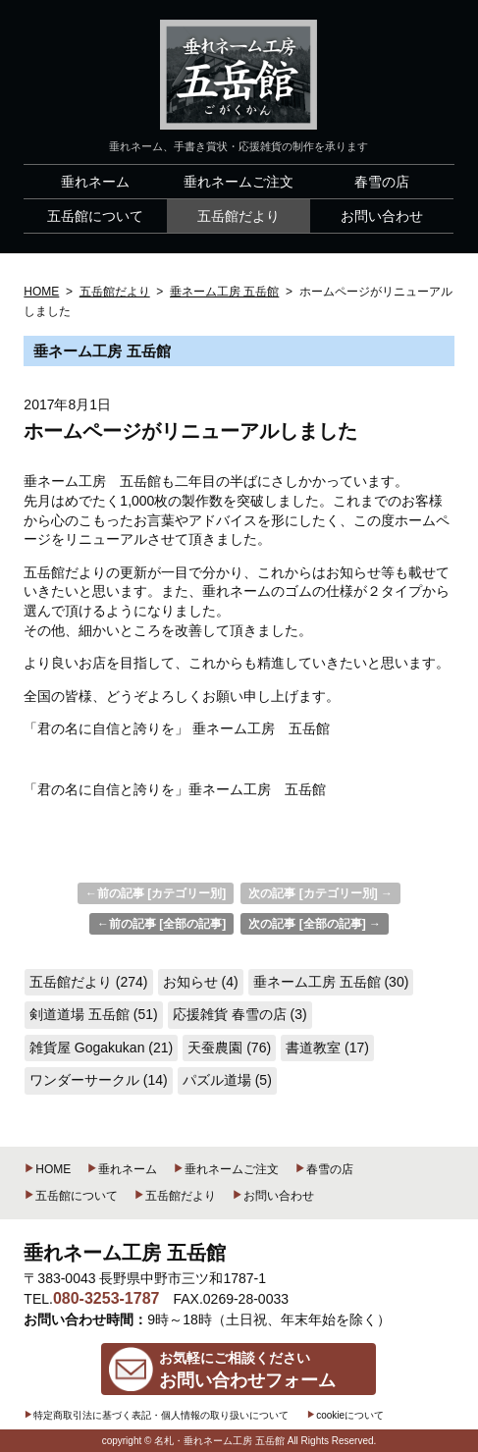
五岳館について (71, 1196)
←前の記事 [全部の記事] (161, 924)
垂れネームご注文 (226, 1169)
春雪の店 (323, 1169)
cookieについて (345, 1415)
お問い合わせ (273, 1196)
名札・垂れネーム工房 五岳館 (219, 1440)
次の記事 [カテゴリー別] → (320, 893)
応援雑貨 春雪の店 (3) (240, 1014)
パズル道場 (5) (227, 1080)
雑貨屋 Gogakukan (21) (101, 1047)
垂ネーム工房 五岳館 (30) (331, 982)
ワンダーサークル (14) (98, 1080)
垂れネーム (121, 1169)
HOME (47, 1169)
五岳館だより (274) (88, 982)
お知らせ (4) (201, 982)
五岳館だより (174, 1196)
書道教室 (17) (327, 1047)
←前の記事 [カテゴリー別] (155, 893)
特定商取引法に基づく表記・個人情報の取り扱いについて (156, 1415)
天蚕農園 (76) (229, 1047)
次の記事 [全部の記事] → (314, 924)
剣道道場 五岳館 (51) (93, 1014)
